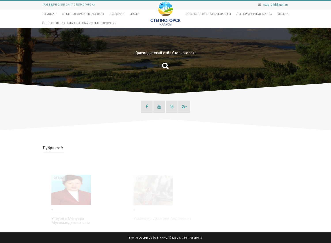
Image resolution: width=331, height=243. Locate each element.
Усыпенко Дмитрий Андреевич (162, 218)
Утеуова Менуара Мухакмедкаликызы (70, 220)
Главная (49, 13)
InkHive (162, 237)
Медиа (283, 13)
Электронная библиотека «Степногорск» (79, 23)
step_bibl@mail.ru (275, 4)
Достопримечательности (208, 13)
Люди (135, 13)
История (117, 13)
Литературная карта (254, 13)
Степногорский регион (83, 13)
